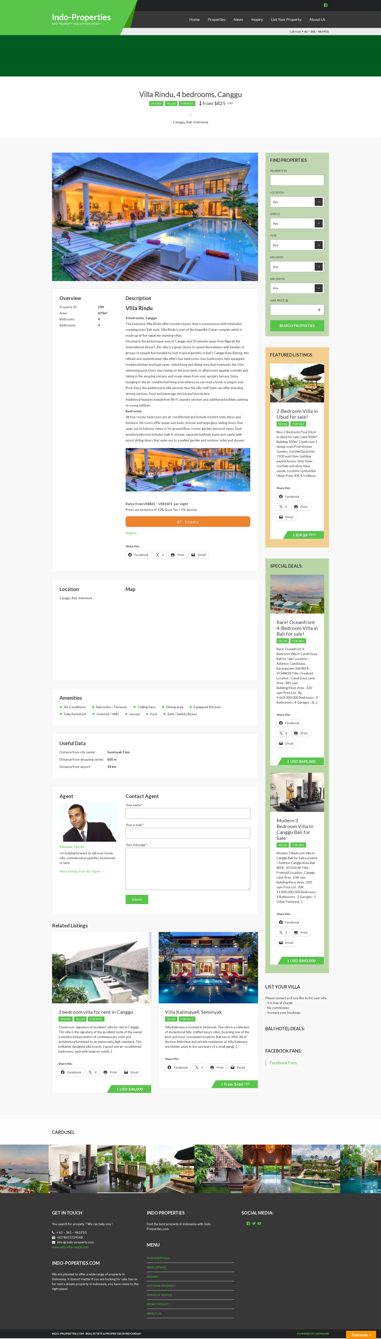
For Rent (187, 103)
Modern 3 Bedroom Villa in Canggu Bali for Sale (295, 829)
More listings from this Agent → (82, 872)
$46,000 (130, 1090)
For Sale (298, 423)
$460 (235, 1085)
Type (273, 235)
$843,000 (301, 961)
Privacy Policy (158, 1305)
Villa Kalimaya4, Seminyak (193, 1012)
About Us (317, 19)
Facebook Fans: (283, 1051)
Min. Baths (277, 278)
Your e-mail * (135, 826)
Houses (156, 103)
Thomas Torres (72, 847)
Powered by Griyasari (313, 1334)
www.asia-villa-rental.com (70, 1248)
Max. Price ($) (279, 300)
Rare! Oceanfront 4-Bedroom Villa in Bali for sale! (297, 628)
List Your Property (286, 19)
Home (194, 19)
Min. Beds (276, 257)
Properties (216, 19)
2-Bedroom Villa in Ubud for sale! (297, 414)
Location (277, 192)
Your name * (134, 806)
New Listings (156, 1268)
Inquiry (257, 19)
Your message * (136, 846)
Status (275, 214)
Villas (171, 103)
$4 (304, 535)
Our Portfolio (158, 1259)
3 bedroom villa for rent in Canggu (95, 1012)
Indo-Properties (81, 17)
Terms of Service (159, 1295)
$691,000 (301, 762)
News (238, 19)
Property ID (278, 170)
